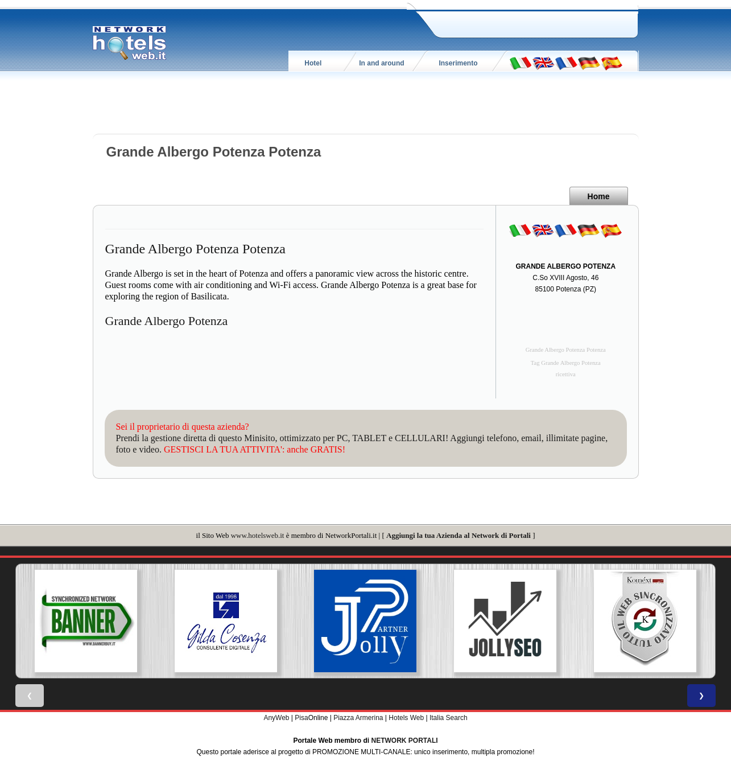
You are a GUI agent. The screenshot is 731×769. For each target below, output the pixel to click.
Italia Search (448, 718)
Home (599, 196)
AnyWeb (276, 718)
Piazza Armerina (358, 718)
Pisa (301, 718)
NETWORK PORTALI (404, 741)
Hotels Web (406, 718)
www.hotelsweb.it (257, 535)
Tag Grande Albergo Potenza (566, 363)
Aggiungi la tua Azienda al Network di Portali (458, 535)
